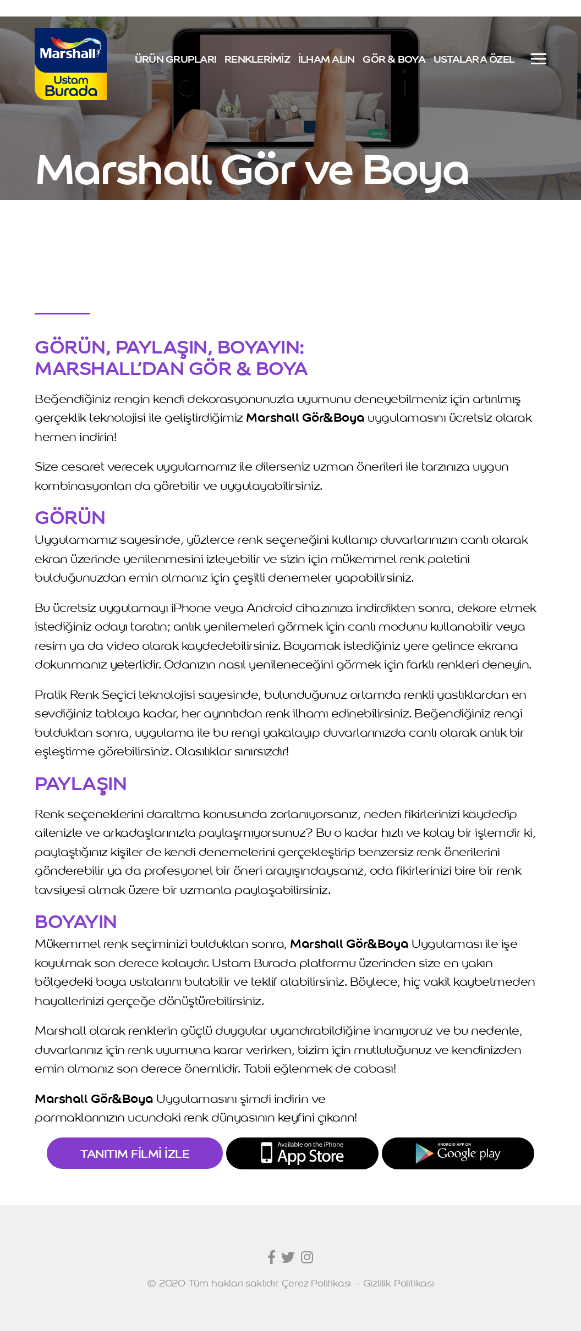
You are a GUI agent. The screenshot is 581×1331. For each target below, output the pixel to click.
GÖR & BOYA (394, 58)
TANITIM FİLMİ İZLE (134, 1153)
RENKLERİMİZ (257, 58)
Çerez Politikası (316, 1282)
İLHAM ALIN (326, 58)
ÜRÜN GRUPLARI (175, 58)
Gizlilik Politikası (398, 1282)
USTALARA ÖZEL (474, 58)
